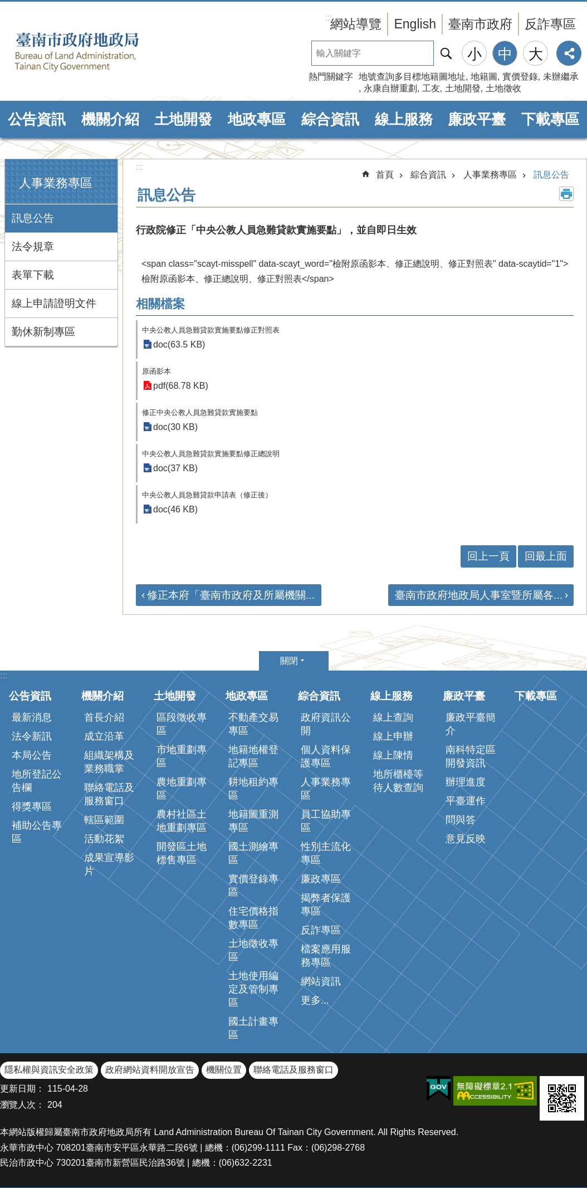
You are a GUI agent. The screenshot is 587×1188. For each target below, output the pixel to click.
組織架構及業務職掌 (109, 762)
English (415, 24)
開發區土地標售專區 (181, 853)
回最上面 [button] (546, 556)
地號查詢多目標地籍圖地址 (412, 76)
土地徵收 (503, 88)
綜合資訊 (330, 119)
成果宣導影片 (109, 864)
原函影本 (156, 371)
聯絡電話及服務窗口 (109, 794)
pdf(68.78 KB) (180, 385)
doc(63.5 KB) (179, 344)
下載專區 (550, 119)
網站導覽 (355, 24)
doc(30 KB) (175, 427)
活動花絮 (104, 838)
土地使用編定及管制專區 (253, 989)
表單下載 (33, 275)
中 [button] (505, 54)
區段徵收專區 (181, 724)
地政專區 (257, 119)
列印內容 (566, 194)
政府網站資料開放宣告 (149, 1069)
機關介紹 (110, 119)
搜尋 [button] (446, 53)
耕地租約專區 (253, 788)
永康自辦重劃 (390, 88)
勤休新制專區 (43, 332)
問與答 (461, 819)
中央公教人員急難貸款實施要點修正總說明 (211, 453)
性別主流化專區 (326, 853)
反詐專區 (550, 24)
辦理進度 (466, 782)
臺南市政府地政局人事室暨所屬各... (478, 595)
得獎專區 (32, 806)
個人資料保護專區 (326, 756)
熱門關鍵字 (331, 76)
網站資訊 (321, 981)
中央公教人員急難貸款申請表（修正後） (207, 495)
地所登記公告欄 (37, 781)
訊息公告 (33, 218)
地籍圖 (484, 76)
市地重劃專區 (181, 756)
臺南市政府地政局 (94, 51)
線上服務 (404, 119)
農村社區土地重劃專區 (181, 821)
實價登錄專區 (253, 885)
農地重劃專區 (181, 788)
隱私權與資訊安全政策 (49, 1069)
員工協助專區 (326, 821)
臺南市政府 (480, 24)
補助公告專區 (37, 832)
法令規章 (33, 246)
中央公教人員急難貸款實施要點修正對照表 (211, 330)
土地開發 (463, 88)
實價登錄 (520, 76)
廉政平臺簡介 (471, 724)
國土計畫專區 (253, 1028)
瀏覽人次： (22, 1104)
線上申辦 (393, 736)
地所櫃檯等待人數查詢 (398, 781)
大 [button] (536, 54)
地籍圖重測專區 (253, 821)
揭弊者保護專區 (326, 904)
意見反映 (466, 838)
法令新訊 (32, 736)
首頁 (385, 174)
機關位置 (224, 1069)
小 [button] (474, 54)
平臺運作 (466, 800)
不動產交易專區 (253, 724)
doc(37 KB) (175, 468)
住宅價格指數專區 (253, 918)
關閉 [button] (289, 661)
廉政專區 (321, 878)
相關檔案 (160, 304)
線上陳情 (393, 755)
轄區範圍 (104, 819)
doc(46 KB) (175, 509)
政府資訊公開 (326, 724)
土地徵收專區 (253, 950)
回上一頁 (488, 556)
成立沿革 (104, 736)
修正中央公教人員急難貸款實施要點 (200, 412)
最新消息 (32, 717)
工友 (431, 88)
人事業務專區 (55, 183)
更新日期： (22, 1088)
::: (3, 163)
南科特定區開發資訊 (471, 756)
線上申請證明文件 (54, 303)
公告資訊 (37, 119)
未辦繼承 (561, 76)
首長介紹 (104, 717)
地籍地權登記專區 (253, 756)
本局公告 (32, 755)
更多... (315, 1000)
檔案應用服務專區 (326, 955)
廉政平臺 (477, 119)
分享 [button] (568, 53)
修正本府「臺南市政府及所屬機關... (231, 595)
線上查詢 (393, 717)
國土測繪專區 (253, 853)
